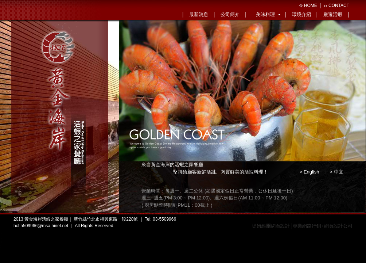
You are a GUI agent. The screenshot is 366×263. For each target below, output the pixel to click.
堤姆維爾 (271, 226)
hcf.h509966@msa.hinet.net (40, 225)
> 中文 (336, 172)
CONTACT (338, 5)
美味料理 (265, 14)
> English (309, 172)
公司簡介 (230, 14)
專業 (323, 226)
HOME (310, 5)
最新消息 (198, 14)
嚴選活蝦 (332, 14)
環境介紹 (301, 14)
